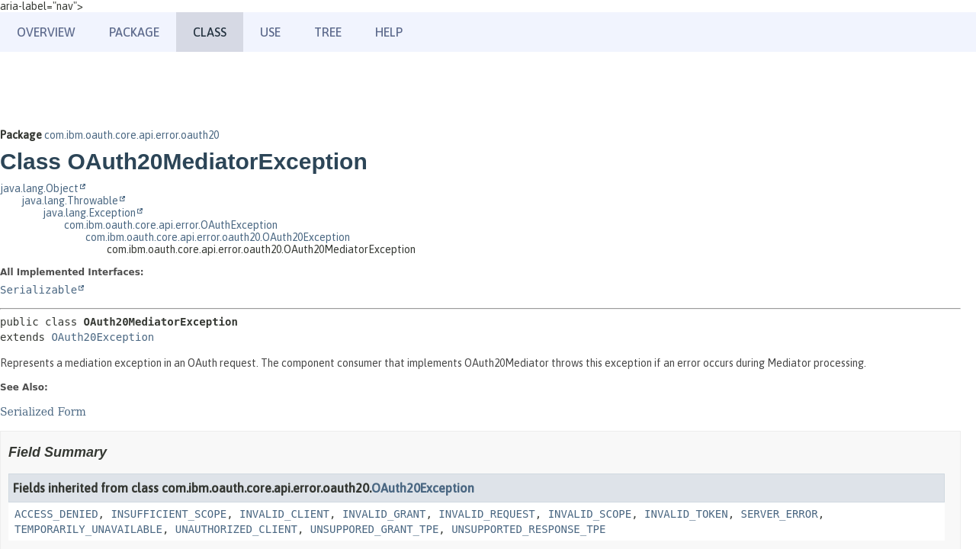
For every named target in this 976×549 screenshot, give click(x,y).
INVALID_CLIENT (284, 514)
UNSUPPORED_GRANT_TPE (374, 529)
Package (134, 32)
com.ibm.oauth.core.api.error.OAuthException (171, 225)
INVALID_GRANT (384, 514)
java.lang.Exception (89, 213)
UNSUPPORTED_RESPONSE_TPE (528, 529)
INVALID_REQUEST (486, 514)
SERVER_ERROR (779, 514)
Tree (328, 32)
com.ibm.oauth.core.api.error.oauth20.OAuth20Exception (217, 237)
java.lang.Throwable (69, 200)
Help (389, 32)
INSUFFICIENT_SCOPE (168, 514)
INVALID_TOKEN (686, 514)
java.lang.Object (39, 188)
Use (270, 32)
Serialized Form (43, 412)
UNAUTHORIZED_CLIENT (236, 529)
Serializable (38, 290)
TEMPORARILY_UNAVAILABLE (88, 529)
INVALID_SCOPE (590, 514)
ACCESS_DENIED (56, 514)
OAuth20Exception (102, 337)
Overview (46, 32)
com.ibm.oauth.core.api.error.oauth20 (131, 135)
